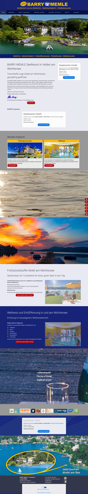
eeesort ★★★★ (44, 8)
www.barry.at (48, 482)
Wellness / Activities (54, 12)
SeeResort (11, 12)
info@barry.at (48, 480)
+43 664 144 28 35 (51, 477)
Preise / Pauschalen (24, 12)
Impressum (48, 492)
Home (3, 12)
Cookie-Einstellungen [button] (43, 489)
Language (76, 12)
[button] (31, 103)
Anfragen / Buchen (39, 12)
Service (67, 12)
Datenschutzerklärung (64, 74)
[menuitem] (3, 12)
